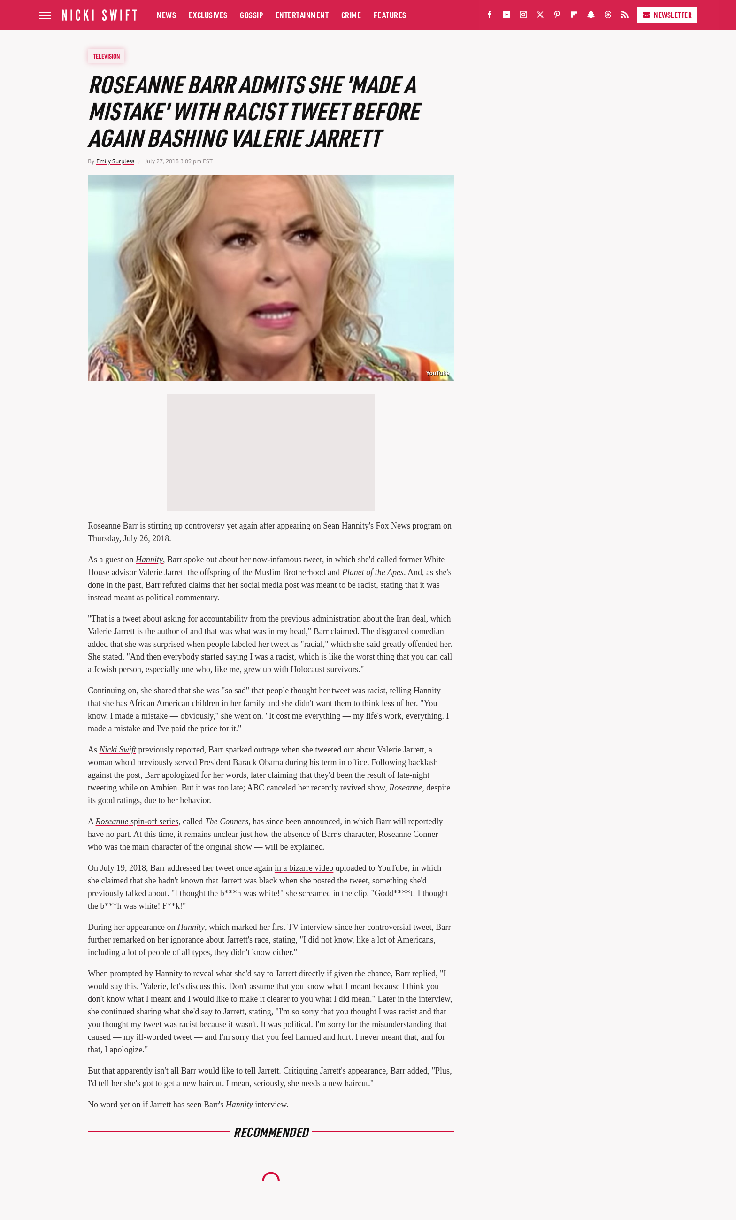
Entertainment (302, 14)
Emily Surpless (115, 161)
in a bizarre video (304, 868)
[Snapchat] (591, 16)
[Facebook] (489, 16)
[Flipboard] (574, 16)
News (166, 14)
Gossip (251, 14)
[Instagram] (523, 16)
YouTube (437, 373)
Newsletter (667, 15)
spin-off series (137, 821)
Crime (351, 14)
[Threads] (608, 16)
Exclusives (208, 14)
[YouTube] (506, 16)
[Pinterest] (557, 16)
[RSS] (624, 16)
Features (390, 14)
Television (106, 56)
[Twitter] (540, 16)
